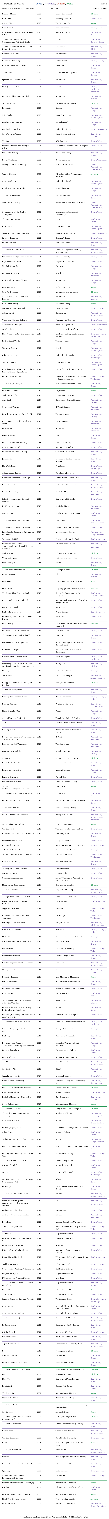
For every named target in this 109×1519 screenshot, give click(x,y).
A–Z (52, 8)
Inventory (104, 8)
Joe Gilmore (47, 1517)
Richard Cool (67, 1517)
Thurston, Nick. (13, 4)
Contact (60, 3)
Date (56, 8)
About (39, 3)
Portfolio (96, 8)
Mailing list (75, 1517)
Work (69, 3)
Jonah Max (32, 1517)
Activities (49, 3)
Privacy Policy (84, 1517)
